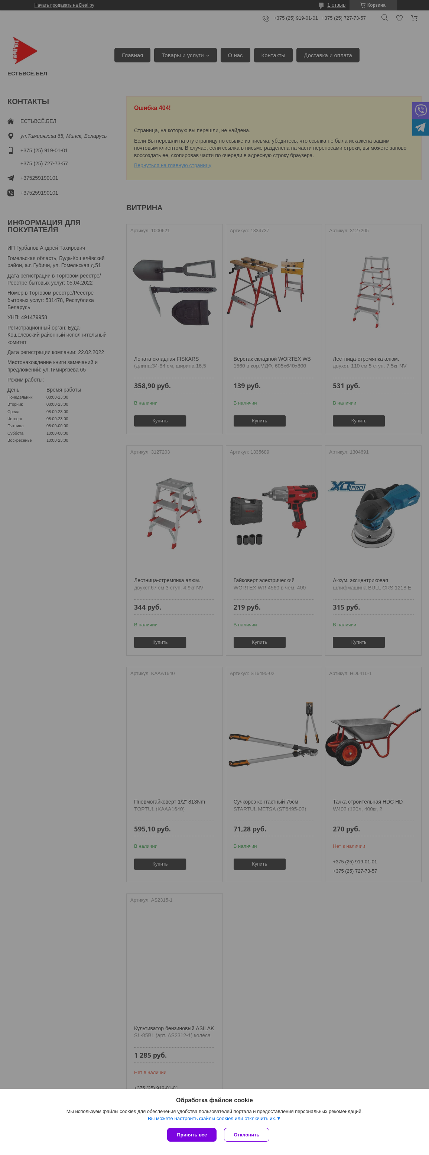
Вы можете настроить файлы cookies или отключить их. (212, 1118)
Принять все (192, 1135)
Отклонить (246, 1135)
